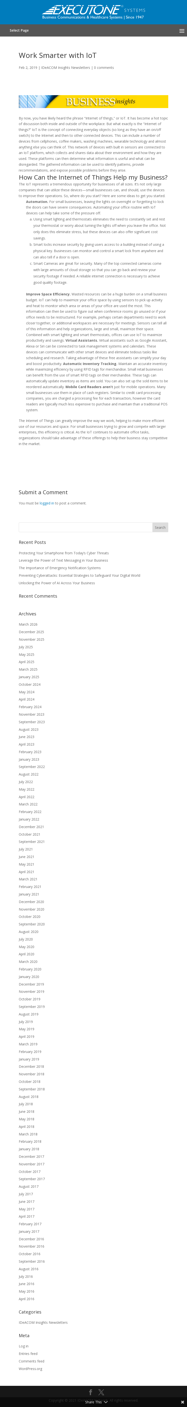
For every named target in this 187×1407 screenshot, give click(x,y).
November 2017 (31, 1164)
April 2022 (26, 797)
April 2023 (26, 744)
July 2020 (26, 939)
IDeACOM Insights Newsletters (65, 67)
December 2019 (31, 984)
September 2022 (32, 766)
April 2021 (26, 871)
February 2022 (30, 811)
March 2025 (28, 669)
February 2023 (30, 751)
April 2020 (26, 954)
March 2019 (28, 1044)
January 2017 (29, 1231)
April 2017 (26, 1216)
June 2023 (26, 736)
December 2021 (31, 826)
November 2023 (31, 714)
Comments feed (31, 1361)
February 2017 (30, 1224)
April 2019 (26, 1036)
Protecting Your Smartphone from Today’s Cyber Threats (64, 553)
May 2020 (26, 946)
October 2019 (29, 999)
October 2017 (29, 1171)
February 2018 (30, 1141)
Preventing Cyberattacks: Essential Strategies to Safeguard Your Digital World (79, 575)
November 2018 (31, 1074)
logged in (47, 503)
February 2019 (30, 1051)
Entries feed (28, 1353)
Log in (23, 1346)
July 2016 (26, 1276)
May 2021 (26, 864)
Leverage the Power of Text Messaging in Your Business (63, 560)
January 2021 (29, 894)
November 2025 (31, 639)
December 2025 (31, 632)
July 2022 (26, 781)
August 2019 (28, 1014)
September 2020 (32, 924)
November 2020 (31, 909)
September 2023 (32, 722)
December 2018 (31, 1066)
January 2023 (29, 759)
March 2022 (28, 804)
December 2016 (31, 1239)
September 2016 (32, 1261)
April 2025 (26, 661)
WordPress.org (30, 1368)
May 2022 (26, 789)
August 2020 (28, 931)
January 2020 (29, 976)
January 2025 (29, 677)
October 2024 (29, 684)
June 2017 (26, 1201)
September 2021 (32, 841)
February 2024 (30, 706)
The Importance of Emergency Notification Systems (60, 568)
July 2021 (26, 849)
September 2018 (32, 1089)
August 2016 (28, 1269)
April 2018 (26, 1126)
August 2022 (28, 774)
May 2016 (26, 1291)
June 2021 (26, 856)
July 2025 (26, 647)
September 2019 (32, 1006)
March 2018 (28, 1134)
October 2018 (29, 1081)
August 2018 (28, 1096)
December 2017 (31, 1156)
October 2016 (29, 1254)
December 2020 (31, 901)
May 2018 (26, 1119)
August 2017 (28, 1186)
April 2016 (26, 1299)
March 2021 (28, 879)
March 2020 (28, 961)
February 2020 (30, 969)
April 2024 (26, 699)
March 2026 (28, 624)
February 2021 (30, 886)
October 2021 (29, 834)
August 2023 (28, 729)
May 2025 (26, 654)
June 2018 (26, 1111)
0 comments (104, 67)
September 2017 (32, 1179)
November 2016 (31, 1246)
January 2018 (29, 1149)
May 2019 (26, 1029)
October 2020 (29, 916)
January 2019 (29, 1059)
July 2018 (26, 1104)
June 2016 (26, 1283)
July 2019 (26, 1021)
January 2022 (29, 819)
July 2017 (26, 1194)
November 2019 (31, 991)
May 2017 (26, 1209)
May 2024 (26, 692)
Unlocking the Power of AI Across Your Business (57, 583)
